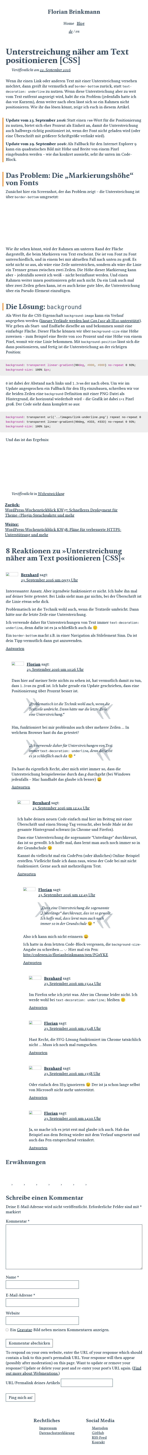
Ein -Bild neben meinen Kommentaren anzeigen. (59, 1329)
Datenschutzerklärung (57, 1433)
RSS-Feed (99, 1437)
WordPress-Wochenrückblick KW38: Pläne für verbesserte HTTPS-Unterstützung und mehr (73, 529)
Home (68, 23)
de (71, 31)
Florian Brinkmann (74, 11)
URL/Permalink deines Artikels (33, 1382)
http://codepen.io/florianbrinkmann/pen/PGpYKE (65, 954)
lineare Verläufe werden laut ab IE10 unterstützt (90, 320)
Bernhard (30, 574)
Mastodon (100, 1428)
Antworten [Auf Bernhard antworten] (15, 648)
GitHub (98, 1433)
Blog (81, 23)
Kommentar (17, 1221)
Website (13, 1313)
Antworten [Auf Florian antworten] (21, 787)
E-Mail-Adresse (20, 1295)
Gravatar (24, 1329)
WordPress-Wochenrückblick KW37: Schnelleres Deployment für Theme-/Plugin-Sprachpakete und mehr (73, 510)
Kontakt (98, 1442)
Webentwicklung (51, 493)
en (77, 31)
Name (12, 1277)
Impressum (48, 1428)
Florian (33, 664)
